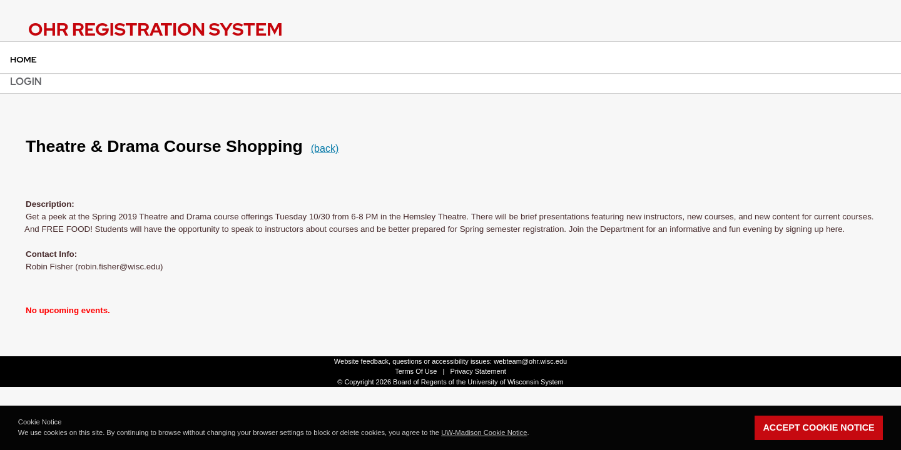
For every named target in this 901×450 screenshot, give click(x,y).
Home (23, 59)
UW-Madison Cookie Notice (484, 432)
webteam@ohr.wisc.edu (530, 361)
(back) (325, 148)
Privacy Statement (478, 371)
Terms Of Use (416, 371)
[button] (532, 433)
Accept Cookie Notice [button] (818, 427)
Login (26, 81)
